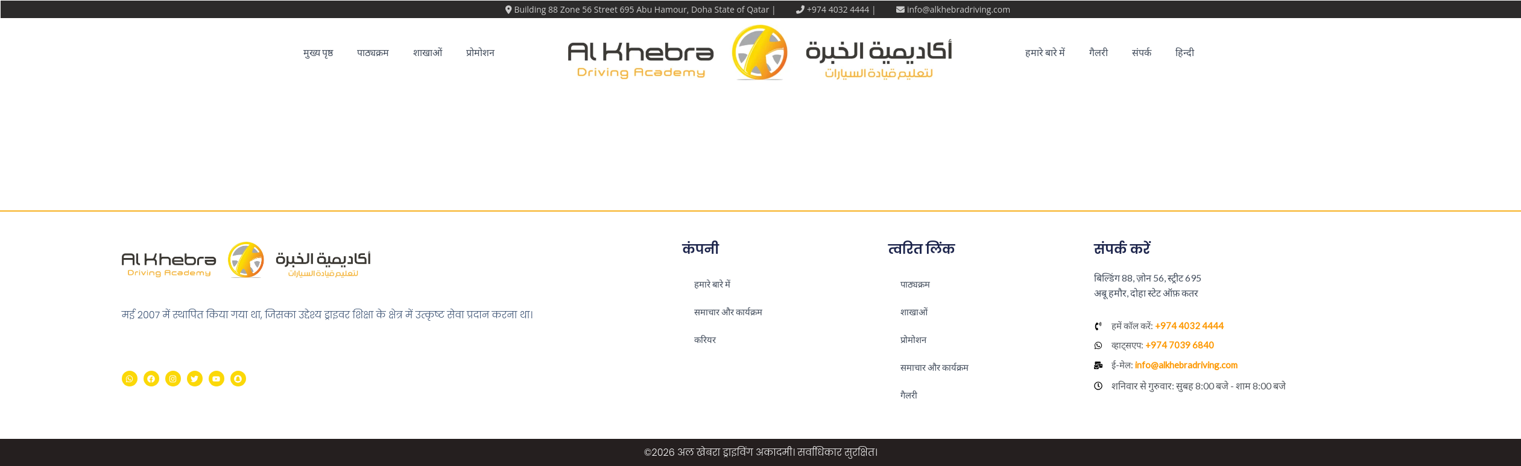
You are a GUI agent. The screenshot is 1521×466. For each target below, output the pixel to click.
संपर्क (1141, 52)
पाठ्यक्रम (373, 52)
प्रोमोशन (480, 52)
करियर (706, 339)
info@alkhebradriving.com (958, 9)
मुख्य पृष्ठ (318, 52)
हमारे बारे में (1045, 52)
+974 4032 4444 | (842, 9)
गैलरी (1098, 52)
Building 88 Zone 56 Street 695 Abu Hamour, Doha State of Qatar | (646, 9)
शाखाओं (427, 52)
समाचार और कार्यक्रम (731, 311)
